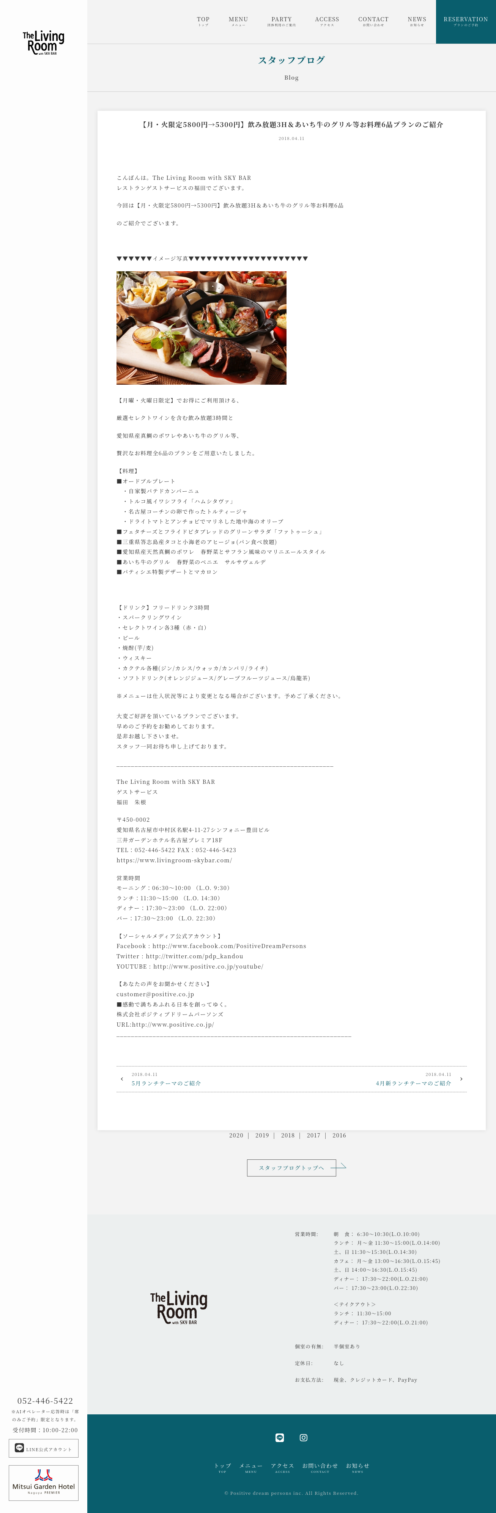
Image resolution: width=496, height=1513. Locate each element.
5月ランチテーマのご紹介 (204, 1078)
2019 (262, 1135)
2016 (339, 1135)
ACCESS (327, 21)
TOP (203, 21)
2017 (314, 1135)
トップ (222, 1467)
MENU (239, 21)
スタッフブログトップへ (291, 1168)
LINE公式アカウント (43, 1447)
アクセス (282, 1467)
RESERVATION (466, 21)
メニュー (251, 1467)
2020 (236, 1135)
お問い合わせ (320, 1467)
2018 (288, 1135)
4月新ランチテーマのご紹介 (379, 1078)
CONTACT (373, 21)
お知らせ (358, 1467)
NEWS (417, 21)
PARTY (282, 21)
